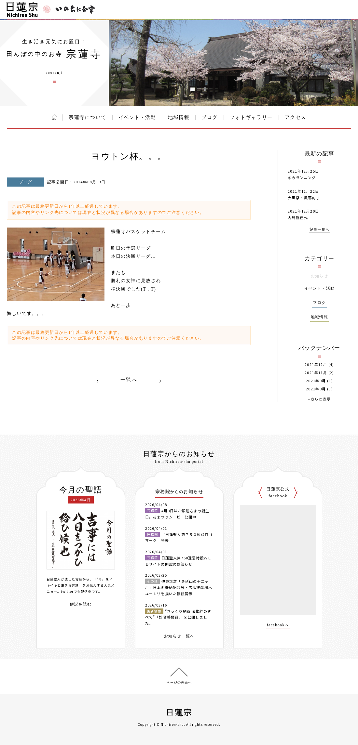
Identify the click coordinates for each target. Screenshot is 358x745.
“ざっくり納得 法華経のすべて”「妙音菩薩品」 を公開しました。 (178, 617)
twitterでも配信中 (76, 591)
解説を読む (81, 604)
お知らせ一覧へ (179, 636)
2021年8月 (316, 389)
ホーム (54, 117)
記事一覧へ (320, 230)
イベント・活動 (137, 117)
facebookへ (278, 625)
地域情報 (178, 117)
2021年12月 (316, 364)
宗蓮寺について (87, 117)
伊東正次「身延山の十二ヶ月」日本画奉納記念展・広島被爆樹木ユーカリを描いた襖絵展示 (178, 587)
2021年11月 (316, 372)
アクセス (295, 117)
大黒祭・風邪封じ (304, 197)
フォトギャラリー (251, 117)
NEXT (160, 381)
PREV (98, 381)
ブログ (209, 117)
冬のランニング (302, 177)
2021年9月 (316, 381)
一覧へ (128, 380)
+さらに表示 (319, 399)
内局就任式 (298, 217)
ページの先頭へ (179, 682)
